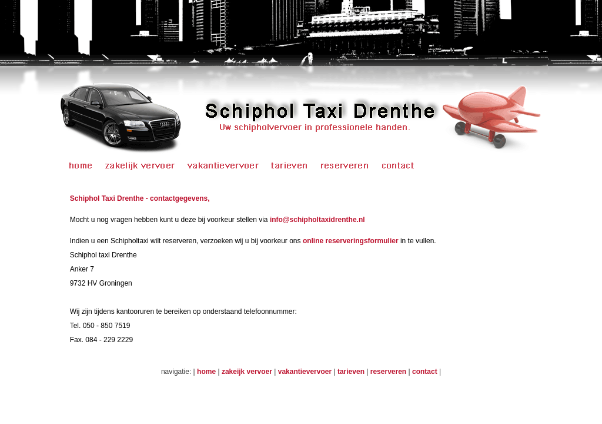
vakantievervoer (305, 371)
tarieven (350, 371)
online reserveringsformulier (351, 241)
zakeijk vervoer (248, 371)
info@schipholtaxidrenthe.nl (317, 220)
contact (425, 371)
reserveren (388, 371)
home (206, 371)
